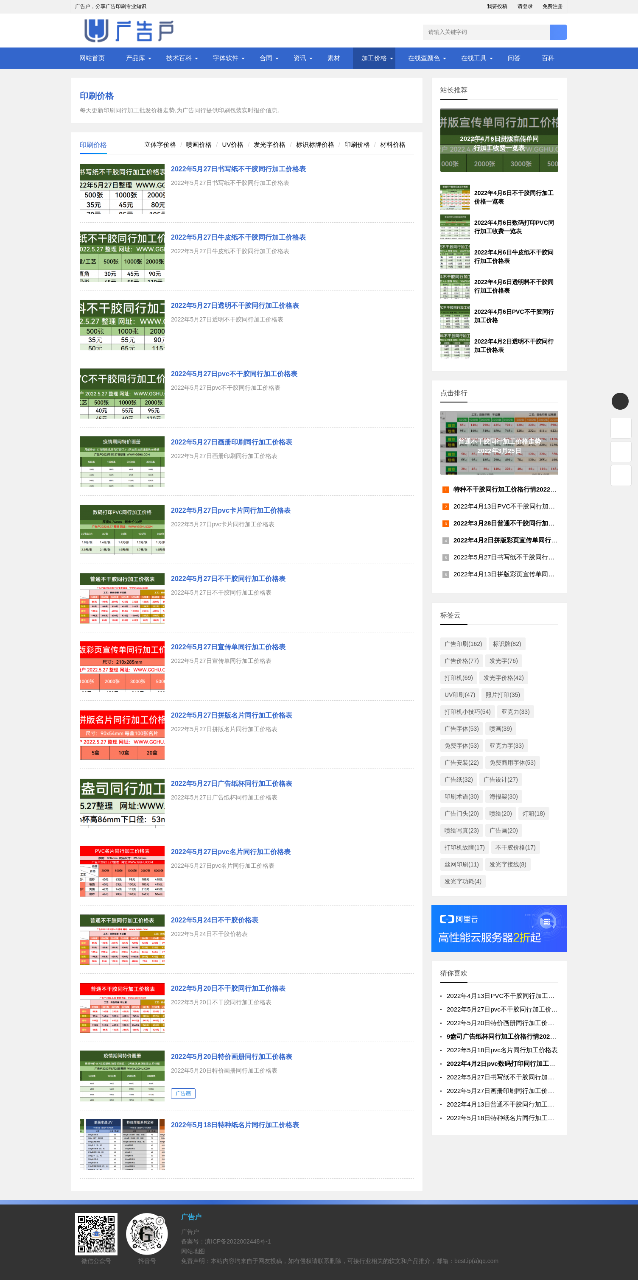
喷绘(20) (501, 813)
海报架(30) (504, 796)
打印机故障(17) (465, 847)
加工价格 (374, 57)
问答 (514, 57)
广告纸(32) (459, 779)
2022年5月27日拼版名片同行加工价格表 (231, 715)
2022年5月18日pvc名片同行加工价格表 (502, 1050)
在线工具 (474, 57)
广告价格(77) (462, 660)
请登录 (525, 6)
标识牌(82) (507, 643)
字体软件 (225, 57)
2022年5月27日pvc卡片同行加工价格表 (231, 510)
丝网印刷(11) (462, 864)
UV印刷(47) (460, 694)
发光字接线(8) (508, 864)
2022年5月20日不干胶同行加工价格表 (228, 988)
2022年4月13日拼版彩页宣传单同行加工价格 (516, 574)
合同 (266, 57)
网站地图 (193, 1251)
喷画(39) (501, 728)
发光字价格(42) (504, 677)
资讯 (300, 57)
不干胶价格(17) (515, 847)
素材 (333, 57)
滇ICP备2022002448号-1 (238, 1241)
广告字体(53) (462, 728)
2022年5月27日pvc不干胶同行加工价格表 (234, 373)
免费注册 (553, 6)
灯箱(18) (534, 813)
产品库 (135, 57)
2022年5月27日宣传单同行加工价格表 (228, 647)
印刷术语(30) (462, 796)
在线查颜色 (424, 57)
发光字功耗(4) (463, 881)
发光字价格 (269, 144)
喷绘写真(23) (462, 830)
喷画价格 (199, 144)
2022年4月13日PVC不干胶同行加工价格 (510, 506)
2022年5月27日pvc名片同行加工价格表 (231, 851)
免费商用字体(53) (513, 762)
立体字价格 (160, 144)
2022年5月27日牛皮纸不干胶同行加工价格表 (238, 237)
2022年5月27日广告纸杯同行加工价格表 (231, 783)
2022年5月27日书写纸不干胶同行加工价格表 (238, 169)
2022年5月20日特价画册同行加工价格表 (231, 1056)
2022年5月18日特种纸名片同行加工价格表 (235, 1125)
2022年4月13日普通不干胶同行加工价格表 (507, 1104)
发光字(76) (504, 660)
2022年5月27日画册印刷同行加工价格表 (231, 442)
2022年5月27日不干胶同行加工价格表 (228, 578)
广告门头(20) (462, 813)
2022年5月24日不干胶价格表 (214, 920)
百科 (548, 57)
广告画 (183, 1093)
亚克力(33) (515, 711)
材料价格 (393, 144)
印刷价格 (97, 96)
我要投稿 (497, 6)
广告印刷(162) (463, 643)
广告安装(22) (462, 762)
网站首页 (92, 57)
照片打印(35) (503, 694)
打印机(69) (459, 677)
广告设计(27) (501, 779)
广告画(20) (504, 830)
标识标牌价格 (315, 144)
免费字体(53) (462, 745)
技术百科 (179, 57)
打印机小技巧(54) (468, 711)
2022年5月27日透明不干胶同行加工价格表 (235, 305)
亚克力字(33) (507, 745)
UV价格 (232, 144)
